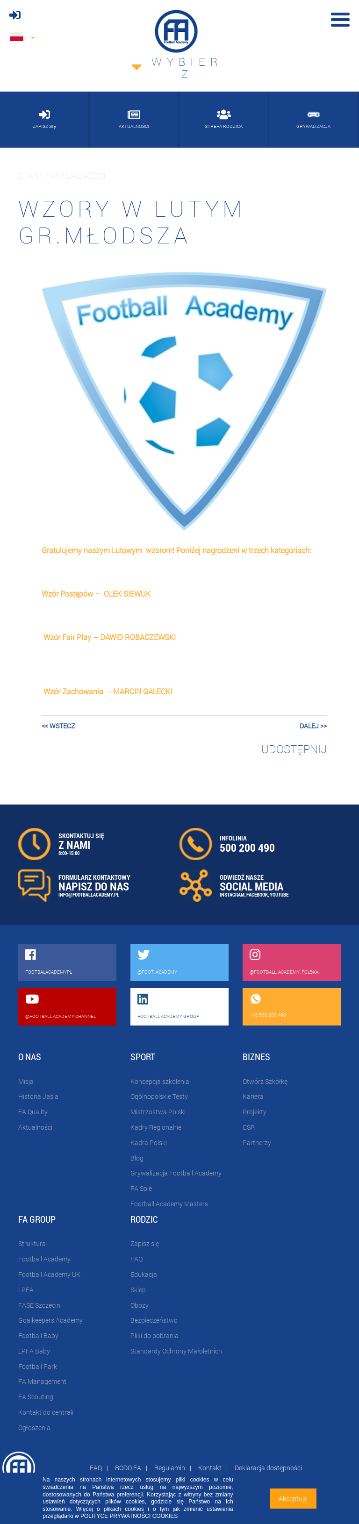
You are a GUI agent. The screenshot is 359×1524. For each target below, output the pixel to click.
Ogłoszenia (34, 1427)
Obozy (139, 1305)
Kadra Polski (148, 1142)
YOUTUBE (279, 894)
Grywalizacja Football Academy (176, 1172)
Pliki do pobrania (154, 1335)
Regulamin (169, 1467)
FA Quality (33, 1111)
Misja (26, 1081)
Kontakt (210, 1467)
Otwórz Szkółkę (265, 1081)
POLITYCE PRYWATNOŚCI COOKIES (129, 1516)
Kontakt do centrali (45, 1412)
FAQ (136, 1258)
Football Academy (44, 1258)
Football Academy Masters (169, 1203)
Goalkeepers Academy (50, 1320)
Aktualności (35, 1127)
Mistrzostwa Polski (158, 1111)
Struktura (32, 1243)
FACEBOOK (257, 894)
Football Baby (38, 1335)
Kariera (253, 1096)
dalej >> (313, 725)
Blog (137, 1158)
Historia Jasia (38, 1096)
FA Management (42, 1381)
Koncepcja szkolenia (159, 1081)
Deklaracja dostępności (268, 1467)
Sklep (138, 1289)
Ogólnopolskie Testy (159, 1096)
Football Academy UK (49, 1274)
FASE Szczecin (39, 1305)
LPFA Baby (34, 1350)
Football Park (37, 1366)
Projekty (254, 1111)
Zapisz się (144, 1243)
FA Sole (141, 1188)
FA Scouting (35, 1396)
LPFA (26, 1289)
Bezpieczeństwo (154, 1320)
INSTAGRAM (232, 894)
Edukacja (143, 1274)
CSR (249, 1127)
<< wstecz (58, 725)
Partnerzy (257, 1142)
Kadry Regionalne (155, 1127)
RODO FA (128, 1467)
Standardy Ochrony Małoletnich (176, 1350)
